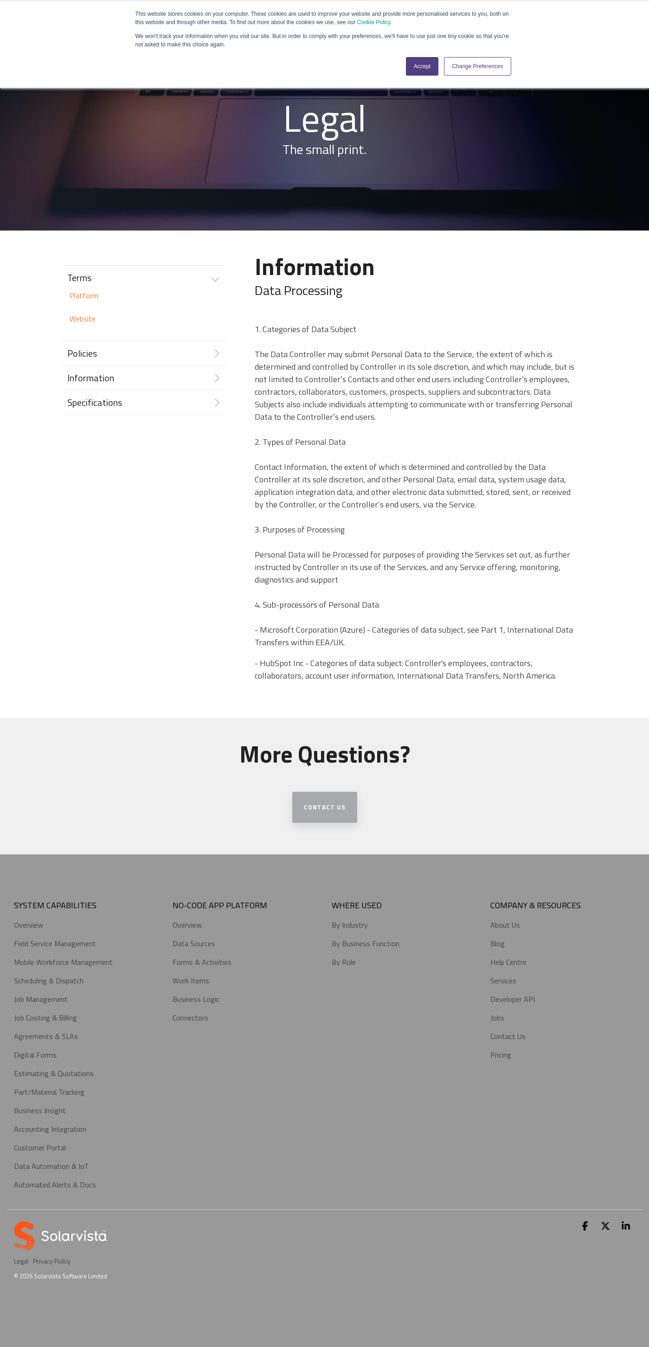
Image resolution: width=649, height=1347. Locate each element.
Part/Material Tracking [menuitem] (49, 1091)
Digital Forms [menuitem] (35, 1054)
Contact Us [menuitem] (508, 1036)
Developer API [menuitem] (512, 999)
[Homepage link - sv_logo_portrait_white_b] (60, 1246)
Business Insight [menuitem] (40, 1110)
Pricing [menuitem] (500, 1054)
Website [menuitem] (83, 318)
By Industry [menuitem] (350, 924)
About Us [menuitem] (505, 924)
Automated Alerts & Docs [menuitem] (55, 1184)
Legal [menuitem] (21, 1261)
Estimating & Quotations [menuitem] (54, 1073)
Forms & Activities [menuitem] (202, 962)
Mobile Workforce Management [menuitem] (63, 962)
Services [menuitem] (503, 980)
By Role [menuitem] (344, 962)
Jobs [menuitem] (497, 1017)
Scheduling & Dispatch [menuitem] (49, 980)
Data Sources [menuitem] (194, 943)
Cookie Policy (374, 22)
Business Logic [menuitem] (196, 999)
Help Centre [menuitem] (508, 962)
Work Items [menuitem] (191, 980)
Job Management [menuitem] (41, 999)
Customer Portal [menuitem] (40, 1147)
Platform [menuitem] (84, 295)
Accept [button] (422, 66)
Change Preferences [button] (477, 66)
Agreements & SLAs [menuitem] (46, 1036)
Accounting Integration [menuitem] (50, 1129)
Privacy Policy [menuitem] (52, 1261)
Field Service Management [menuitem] (55, 943)
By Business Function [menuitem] (365, 943)
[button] (586, 1226)
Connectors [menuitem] (190, 1017)
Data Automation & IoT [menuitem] (51, 1166)
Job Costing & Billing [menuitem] (45, 1017)
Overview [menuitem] (28, 924)
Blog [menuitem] (497, 943)
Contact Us (325, 807)
